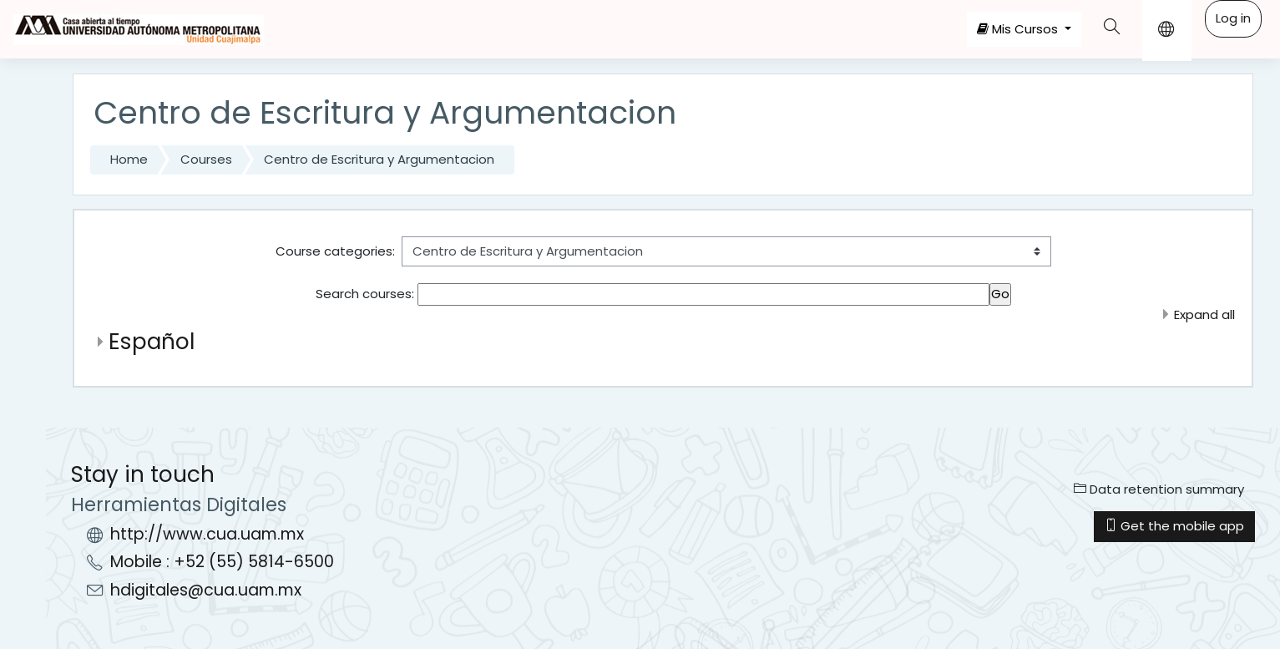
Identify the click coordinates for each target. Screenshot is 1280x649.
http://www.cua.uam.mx (207, 534)
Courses (206, 159)
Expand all (1204, 314)
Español (152, 341)
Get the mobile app (1174, 526)
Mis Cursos (1019, 29)
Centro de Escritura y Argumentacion (379, 159)
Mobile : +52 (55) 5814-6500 (222, 561)
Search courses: (366, 293)
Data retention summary (1159, 489)
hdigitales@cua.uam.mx (205, 590)
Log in (1233, 18)
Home (129, 159)
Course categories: (335, 251)
